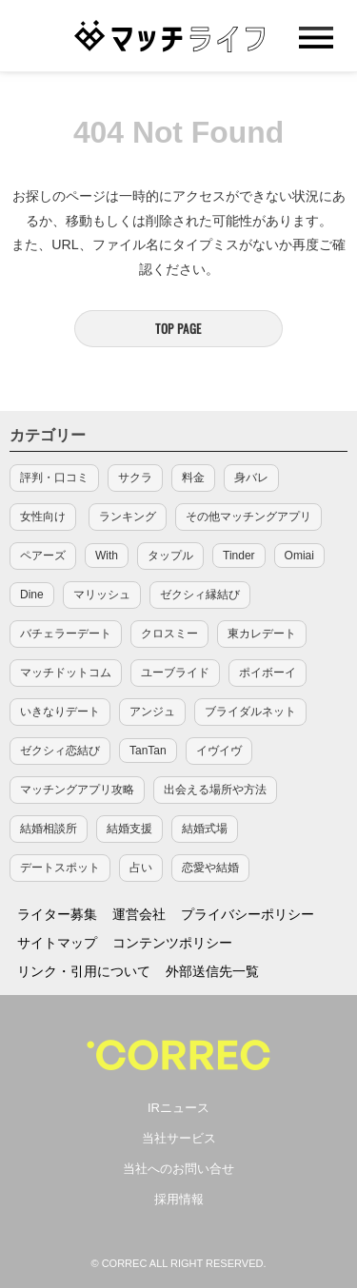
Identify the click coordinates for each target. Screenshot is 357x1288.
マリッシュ (101, 594)
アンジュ (152, 711)
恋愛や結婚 (210, 867)
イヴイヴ (219, 750)
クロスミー (169, 633)
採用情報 (179, 1199)
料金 (193, 477)
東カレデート (262, 633)
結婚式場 (205, 828)
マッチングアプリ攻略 (77, 789)
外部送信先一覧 (212, 971)
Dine (32, 594)
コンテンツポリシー (172, 942)
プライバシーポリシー (247, 914)
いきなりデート (60, 711)
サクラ (135, 477)
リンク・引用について (83, 971)
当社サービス (179, 1138)
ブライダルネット (250, 711)
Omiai (299, 555)
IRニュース (178, 1108)
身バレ (251, 477)
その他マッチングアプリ (248, 516)
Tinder (239, 555)
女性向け (43, 516)
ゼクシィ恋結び (60, 750)
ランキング (127, 516)
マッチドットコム (65, 672)
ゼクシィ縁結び (200, 594)
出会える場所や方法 (215, 789)
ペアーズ (43, 555)
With (106, 555)
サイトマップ (57, 942)
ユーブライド (175, 672)
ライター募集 (57, 914)
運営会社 (139, 914)
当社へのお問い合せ (178, 1168)
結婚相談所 (48, 828)
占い (140, 867)
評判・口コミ (54, 477)
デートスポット (60, 867)
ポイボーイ (267, 672)
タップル (170, 555)
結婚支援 (129, 828)
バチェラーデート (65, 633)
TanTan (148, 750)
